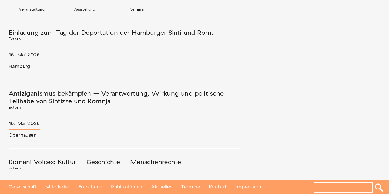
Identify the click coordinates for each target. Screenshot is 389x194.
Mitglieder (57, 186)
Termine (190, 186)
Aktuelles (162, 186)
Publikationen (126, 186)
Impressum (248, 186)
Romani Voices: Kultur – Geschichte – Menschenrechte (95, 162)
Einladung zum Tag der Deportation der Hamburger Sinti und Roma (112, 33)
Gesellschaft (23, 186)
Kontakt (218, 186)
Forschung (90, 186)
